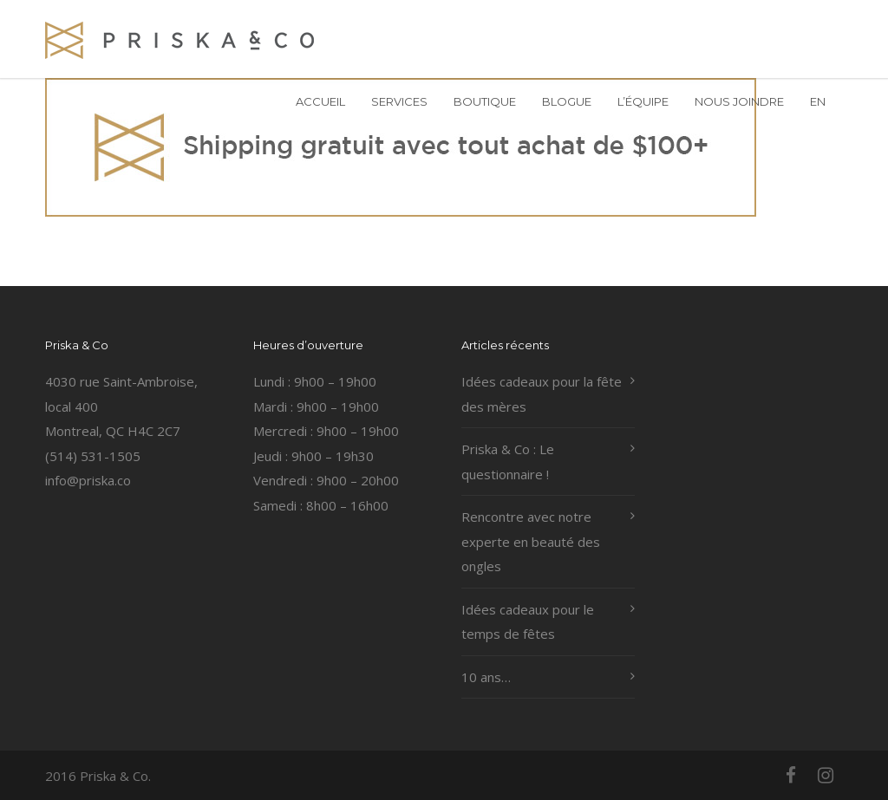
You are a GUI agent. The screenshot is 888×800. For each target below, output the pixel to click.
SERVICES (399, 101)
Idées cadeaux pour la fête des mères (541, 394)
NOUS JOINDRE (739, 101)
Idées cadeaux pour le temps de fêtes (527, 622)
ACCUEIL (320, 101)
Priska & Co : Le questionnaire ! (507, 461)
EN (818, 101)
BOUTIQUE (485, 101)
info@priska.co (88, 480)
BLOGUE (566, 101)
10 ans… (486, 677)
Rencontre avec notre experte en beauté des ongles (530, 541)
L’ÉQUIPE (643, 101)
